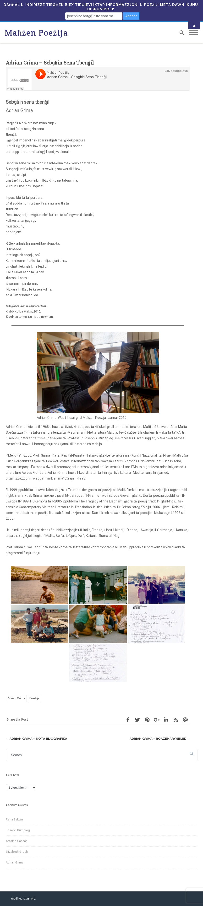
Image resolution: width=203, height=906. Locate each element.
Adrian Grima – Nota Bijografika (36, 738)
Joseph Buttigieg (18, 830)
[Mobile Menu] (193, 33)
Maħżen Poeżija (36, 32)
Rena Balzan (14, 819)
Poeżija (34, 698)
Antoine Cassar (16, 841)
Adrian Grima (16, 698)
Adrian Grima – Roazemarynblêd (160, 738)
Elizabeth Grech (17, 851)
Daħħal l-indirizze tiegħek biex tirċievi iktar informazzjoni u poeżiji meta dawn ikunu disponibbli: (101, 7)
